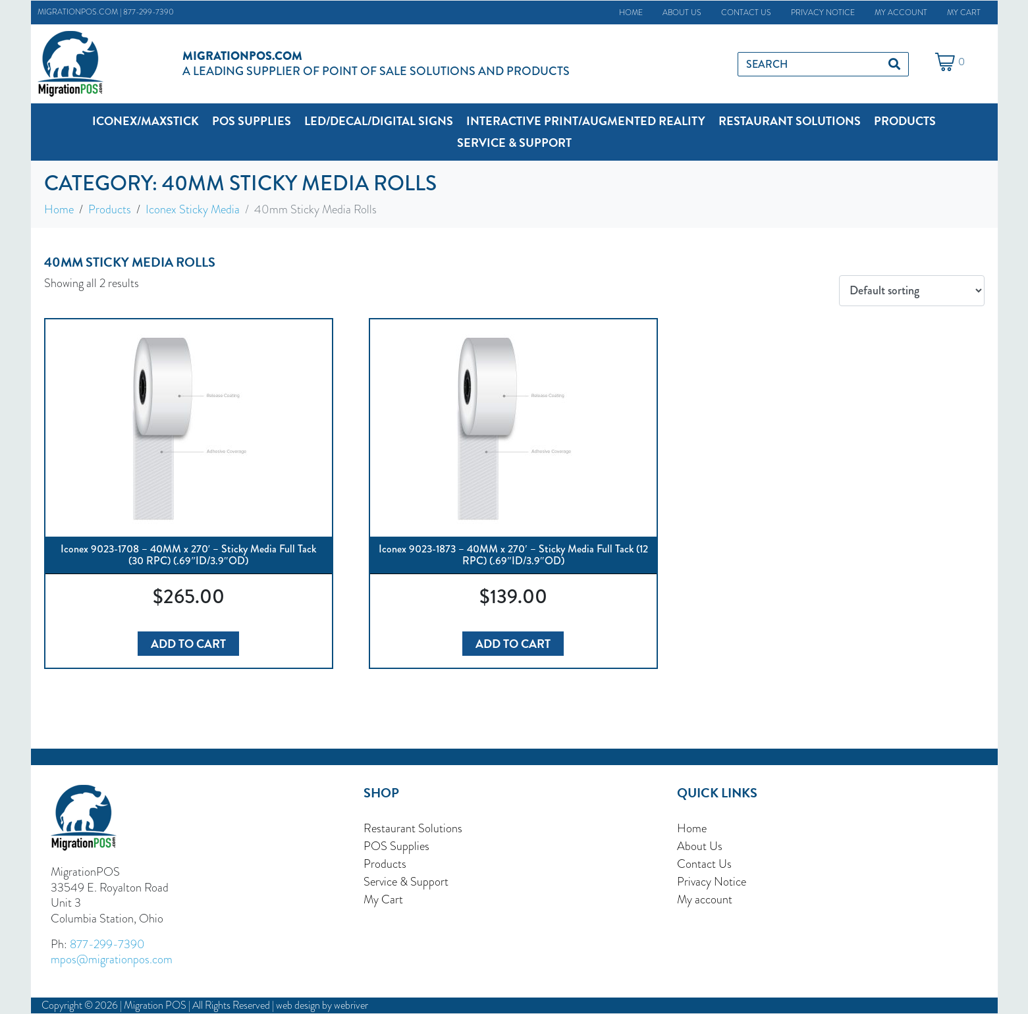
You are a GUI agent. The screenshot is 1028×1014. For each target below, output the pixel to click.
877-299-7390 (148, 12)
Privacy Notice (823, 12)
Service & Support (406, 881)
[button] (145, 121)
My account (901, 12)
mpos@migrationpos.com (112, 959)
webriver (351, 1005)
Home (631, 12)
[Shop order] (911, 291)
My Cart (964, 12)
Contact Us (746, 12)
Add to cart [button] (188, 644)
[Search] (894, 64)
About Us (682, 12)
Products (385, 863)
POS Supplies (396, 846)
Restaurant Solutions (413, 828)
